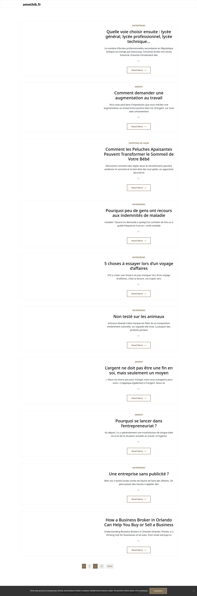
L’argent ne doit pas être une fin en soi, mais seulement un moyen (139, 370)
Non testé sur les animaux (138, 316)
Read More (139, 70)
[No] (193, 591)
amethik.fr (32, 4)
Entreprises (138, 25)
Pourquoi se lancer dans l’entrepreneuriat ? (138, 423)
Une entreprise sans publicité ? (139, 473)
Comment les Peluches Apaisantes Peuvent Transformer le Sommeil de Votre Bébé (139, 154)
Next (109, 566)
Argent (139, 86)
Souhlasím (158, 591)
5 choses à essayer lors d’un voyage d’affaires (138, 266)
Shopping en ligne (139, 143)
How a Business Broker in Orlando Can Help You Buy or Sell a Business (138, 522)
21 (101, 566)
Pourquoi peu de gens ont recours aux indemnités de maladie (139, 213)
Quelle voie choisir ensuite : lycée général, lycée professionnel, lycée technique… (138, 36)
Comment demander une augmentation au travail (138, 95)
